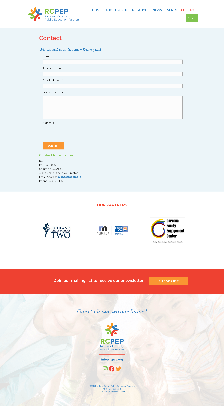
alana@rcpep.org (69, 177)
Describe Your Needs (57, 92)
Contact (188, 10)
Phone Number (52, 68)
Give (191, 18)
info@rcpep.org (112, 359)
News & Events (165, 10)
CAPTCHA (48, 123)
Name (48, 56)
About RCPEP (116, 10)
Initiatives (140, 10)
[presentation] (64, 132)
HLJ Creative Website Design (112, 392)
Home (96, 10)
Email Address (53, 80)
